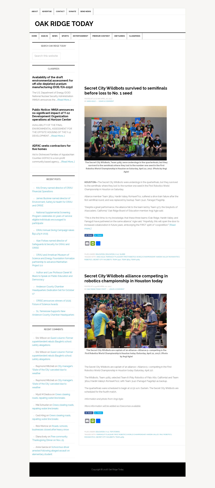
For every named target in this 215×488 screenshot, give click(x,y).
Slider (122, 257)
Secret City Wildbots (102, 263)
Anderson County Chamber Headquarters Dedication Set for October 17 (53, 293)
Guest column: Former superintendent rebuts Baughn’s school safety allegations (52, 344)
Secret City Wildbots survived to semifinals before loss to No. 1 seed (126, 93)
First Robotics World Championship (139, 260)
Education (100, 257)
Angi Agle (101, 260)
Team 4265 (135, 263)
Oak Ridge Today (64, 25)
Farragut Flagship (114, 260)
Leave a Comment (106, 104)
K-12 (117, 257)
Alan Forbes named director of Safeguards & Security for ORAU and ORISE (50, 247)
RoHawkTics (89, 445)
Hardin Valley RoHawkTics (167, 260)
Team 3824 (126, 263)
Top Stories (115, 440)
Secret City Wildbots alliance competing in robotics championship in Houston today (130, 283)
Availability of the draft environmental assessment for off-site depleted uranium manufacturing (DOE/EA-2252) (52, 85)
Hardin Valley (152, 442)
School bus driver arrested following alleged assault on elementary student (51, 454)
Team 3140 (117, 263)
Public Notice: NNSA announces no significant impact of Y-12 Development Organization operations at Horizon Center (53, 117)
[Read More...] (64, 103)
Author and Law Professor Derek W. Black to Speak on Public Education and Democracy (52, 279)
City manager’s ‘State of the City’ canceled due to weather (52, 373)
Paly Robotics (166, 442)
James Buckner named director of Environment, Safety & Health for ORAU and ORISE (52, 205)
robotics (88, 263)
